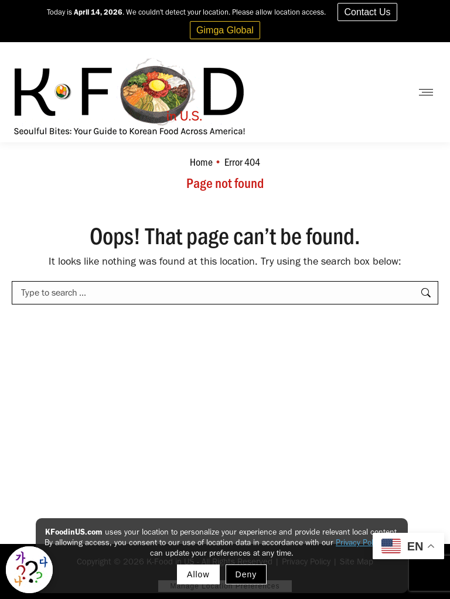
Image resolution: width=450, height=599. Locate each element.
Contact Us (367, 12)
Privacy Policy (359, 542)
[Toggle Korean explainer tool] (29, 569)
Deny (246, 574)
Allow (198, 574)
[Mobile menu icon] (426, 92)
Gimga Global (225, 30)
